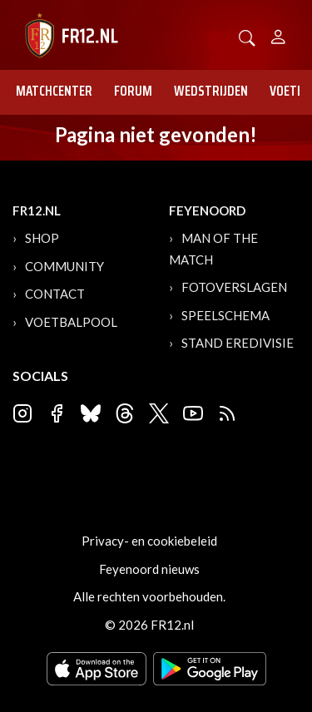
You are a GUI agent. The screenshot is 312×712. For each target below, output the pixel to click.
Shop (42, 237)
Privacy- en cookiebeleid (149, 540)
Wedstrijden (211, 90)
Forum (133, 90)
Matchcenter (54, 90)
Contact (55, 293)
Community (64, 266)
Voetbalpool (71, 321)
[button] (247, 36)
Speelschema (225, 315)
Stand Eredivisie (237, 342)
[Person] (278, 34)
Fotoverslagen (234, 286)
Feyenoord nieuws (149, 568)
